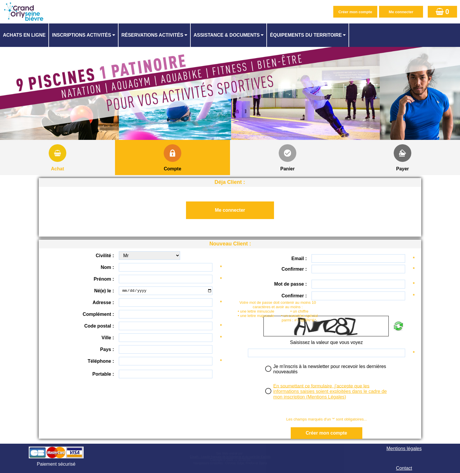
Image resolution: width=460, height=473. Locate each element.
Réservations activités (152, 35)
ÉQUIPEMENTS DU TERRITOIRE (306, 35)
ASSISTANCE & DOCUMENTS (227, 35)
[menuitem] (24, 35)
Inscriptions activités (81, 35)
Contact (404, 468)
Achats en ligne (24, 35)
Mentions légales (404, 448)
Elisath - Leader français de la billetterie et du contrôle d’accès (230, 456)
